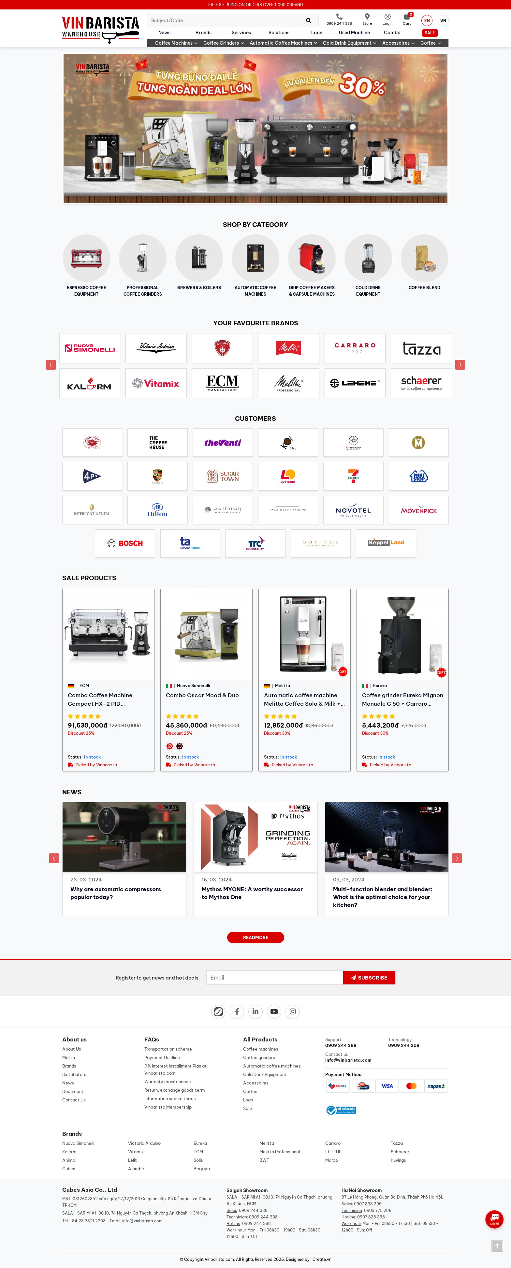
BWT (264, 1160)
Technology (418, 1042)
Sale (430, 32)
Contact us (355, 1057)
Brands (204, 33)
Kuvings (398, 1160)
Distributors (74, 1074)
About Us (71, 1049)
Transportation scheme (168, 1049)
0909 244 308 (263, 1217)
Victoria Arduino (144, 1143)
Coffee (430, 43)
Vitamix (136, 1151)
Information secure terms (170, 1098)
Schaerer (400, 1151)
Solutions (279, 33)
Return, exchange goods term (174, 1090)
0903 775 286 (377, 1210)
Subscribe (369, 978)
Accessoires (398, 43)
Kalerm (69, 1151)
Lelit (132, 1160)
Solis (198, 1160)
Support (355, 1042)
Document (72, 1091)
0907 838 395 (368, 1204)
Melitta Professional (279, 1151)
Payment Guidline (162, 1057)
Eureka (200, 1143)
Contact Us (74, 1099)
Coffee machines (176, 43)
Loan (316, 33)
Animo (68, 1160)
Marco (331, 1160)
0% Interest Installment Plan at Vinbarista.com (175, 1069)
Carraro (333, 1143)
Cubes (68, 1168)
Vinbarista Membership (168, 1107)
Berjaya (202, 1168)
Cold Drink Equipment (349, 43)
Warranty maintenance (167, 1081)
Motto (68, 1057)
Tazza (397, 1143)
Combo (392, 33)
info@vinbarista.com (142, 1220)
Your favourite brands (255, 323)
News (164, 33)
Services (241, 33)
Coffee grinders (223, 43)
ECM (198, 1151)
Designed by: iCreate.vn (308, 1259)
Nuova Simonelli (78, 1143)
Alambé (136, 1168)
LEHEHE (333, 1151)
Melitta (266, 1143)
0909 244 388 (253, 1210)
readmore (255, 937)
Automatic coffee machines (283, 43)
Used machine (354, 33)
